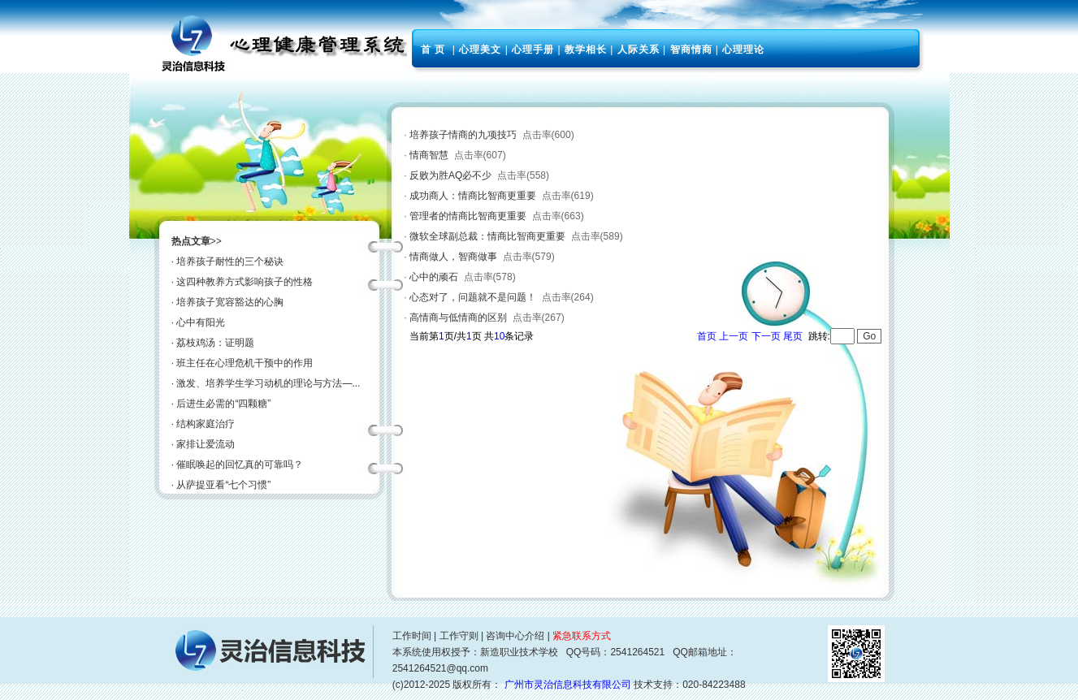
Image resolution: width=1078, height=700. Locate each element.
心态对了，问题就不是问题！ (472, 297)
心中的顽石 (433, 277)
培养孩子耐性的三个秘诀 (230, 261)
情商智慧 (428, 155)
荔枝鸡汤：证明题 (215, 342)
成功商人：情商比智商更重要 (472, 195)
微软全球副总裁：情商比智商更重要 (487, 236)
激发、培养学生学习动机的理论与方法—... (268, 383)
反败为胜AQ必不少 (450, 175)
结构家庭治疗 (205, 424)
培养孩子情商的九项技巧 (463, 134)
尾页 (793, 336)
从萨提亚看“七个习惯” (223, 484)
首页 (707, 336)
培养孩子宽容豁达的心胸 (230, 302)
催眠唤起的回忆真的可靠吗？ (239, 464)
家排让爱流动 (205, 444)
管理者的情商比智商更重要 (467, 216)
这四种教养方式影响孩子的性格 (244, 281)
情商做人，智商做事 (453, 256)
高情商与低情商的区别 (458, 317)
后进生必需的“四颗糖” (223, 403)
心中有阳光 (200, 322)
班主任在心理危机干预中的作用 (244, 363)
